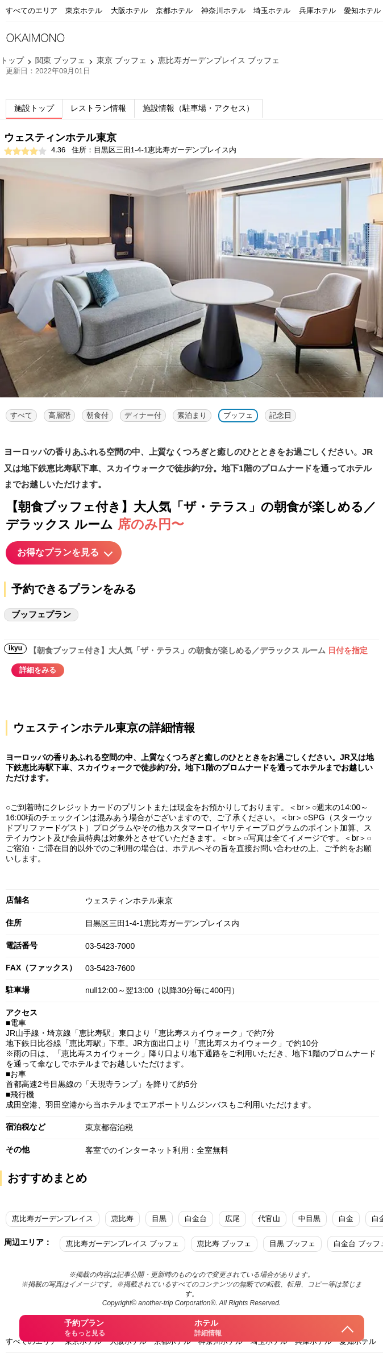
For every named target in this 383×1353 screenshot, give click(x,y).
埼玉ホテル (271, 10)
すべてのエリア (31, 10)
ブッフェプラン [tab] (41, 614)
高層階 (59, 415)
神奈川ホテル (223, 10)
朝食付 (97, 415)
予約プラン (84, 1328)
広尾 (232, 1218)
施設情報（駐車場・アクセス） (198, 108)
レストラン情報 (98, 108)
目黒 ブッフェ (292, 1243)
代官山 (269, 1218)
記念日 (280, 415)
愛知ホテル (362, 10)
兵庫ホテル (317, 10)
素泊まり (192, 415)
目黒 (159, 1218)
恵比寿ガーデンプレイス (52, 1218)
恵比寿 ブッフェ (224, 1243)
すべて (21, 415)
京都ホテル (174, 10)
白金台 (196, 1218)
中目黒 (309, 1218)
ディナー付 (142, 415)
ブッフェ (238, 415)
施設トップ (34, 108)
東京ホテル (83, 10)
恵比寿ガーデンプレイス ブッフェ (122, 1243)
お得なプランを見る (58, 552)
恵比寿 (122, 1218)
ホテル (207, 1328)
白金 (346, 1218)
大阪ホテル (129, 10)
